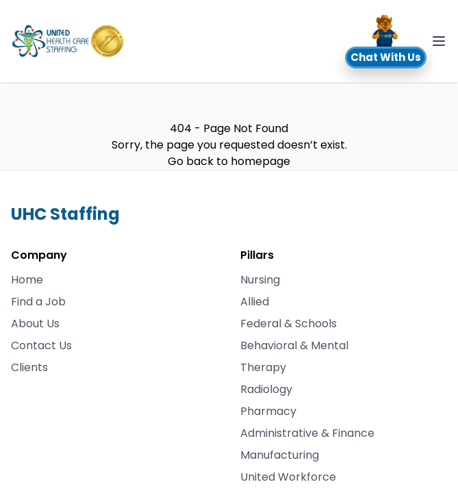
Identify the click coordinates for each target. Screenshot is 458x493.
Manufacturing (279, 455)
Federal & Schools (288, 323)
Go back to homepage (229, 161)
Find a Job (38, 301)
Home (27, 280)
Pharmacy (268, 411)
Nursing (260, 280)
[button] (386, 41)
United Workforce (288, 477)
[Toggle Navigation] (439, 41)
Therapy (263, 367)
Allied (254, 301)
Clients (29, 367)
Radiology (266, 389)
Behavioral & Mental (294, 345)
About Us (35, 323)
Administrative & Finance (307, 433)
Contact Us (41, 345)
